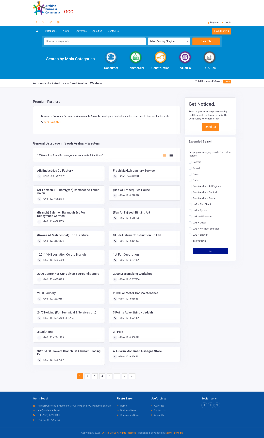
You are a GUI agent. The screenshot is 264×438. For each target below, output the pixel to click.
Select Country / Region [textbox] (162, 41)
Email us (210, 127)
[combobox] (169, 41)
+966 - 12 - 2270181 (53, 298)
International (199, 240)
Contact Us (114, 31)
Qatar (196, 180)
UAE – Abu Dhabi (202, 204)
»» (132, 376)
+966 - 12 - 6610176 (129, 218)
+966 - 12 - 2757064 (129, 279)
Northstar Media (174, 432)
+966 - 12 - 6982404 (53, 198)
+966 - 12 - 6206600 (53, 260)
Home (122, 405)
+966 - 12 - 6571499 (129, 318)
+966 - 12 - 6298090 (129, 195)
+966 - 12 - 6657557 (53, 360)
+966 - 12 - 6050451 (129, 298)
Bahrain (197, 162)
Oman (196, 174)
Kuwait (196, 168)
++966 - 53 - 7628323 (53, 176)
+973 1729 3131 (52, 121)
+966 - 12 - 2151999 (129, 260)
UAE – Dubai (199, 222)
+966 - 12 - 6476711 (129, 356)
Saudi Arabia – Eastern (205, 198)
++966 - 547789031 (128, 176)
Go (210, 251)
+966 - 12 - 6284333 (129, 240)
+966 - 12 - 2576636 (53, 240)
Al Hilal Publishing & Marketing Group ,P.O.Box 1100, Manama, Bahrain (72, 405)
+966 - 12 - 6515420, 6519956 (58, 318)
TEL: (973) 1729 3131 (46, 415)
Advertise (81, 31)
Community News (128, 415)
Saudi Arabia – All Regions (207, 186)
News (67, 31)
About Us (97, 31)
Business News (126, 410)
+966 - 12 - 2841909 (53, 337)
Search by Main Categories (70, 59)
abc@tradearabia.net (46, 410)
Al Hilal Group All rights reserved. (119, 432)
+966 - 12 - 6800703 (53, 279)
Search (206, 41)
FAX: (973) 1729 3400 (46, 419)
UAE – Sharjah (200, 234)
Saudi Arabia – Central (205, 192)
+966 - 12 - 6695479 (53, 221)
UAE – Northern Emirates (206, 228)
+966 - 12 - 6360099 (129, 337)
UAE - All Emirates (202, 216)
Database (51, 31)
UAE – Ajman (200, 210)
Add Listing (221, 31)
